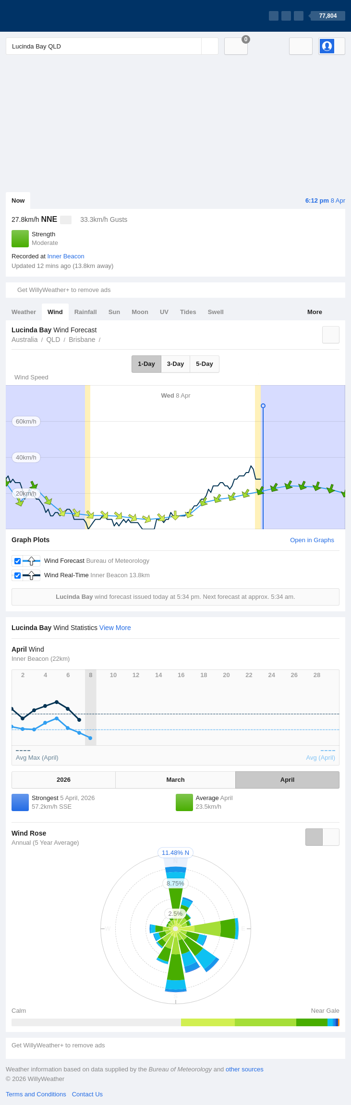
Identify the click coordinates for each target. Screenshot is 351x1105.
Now (18, 200)
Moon (140, 312)
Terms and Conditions (36, 1094)
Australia (24, 339)
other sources (245, 1069)
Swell (216, 312)
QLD (53, 339)
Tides (188, 312)
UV (164, 312)
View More (115, 627)
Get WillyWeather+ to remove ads (63, 289)
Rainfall (85, 312)
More (314, 312)
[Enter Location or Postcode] (112, 46)
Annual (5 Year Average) (45, 842)
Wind (55, 312)
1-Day (146, 363)
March (175, 779)
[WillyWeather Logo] (51, 16)
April (287, 779)
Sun (115, 312)
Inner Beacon (65, 256)
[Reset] (193, 46)
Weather (24, 312)
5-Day (204, 363)
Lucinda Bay (106, 338)
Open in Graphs (312, 540)
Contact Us (87, 1094)
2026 (64, 779)
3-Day (175, 363)
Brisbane (82, 339)
